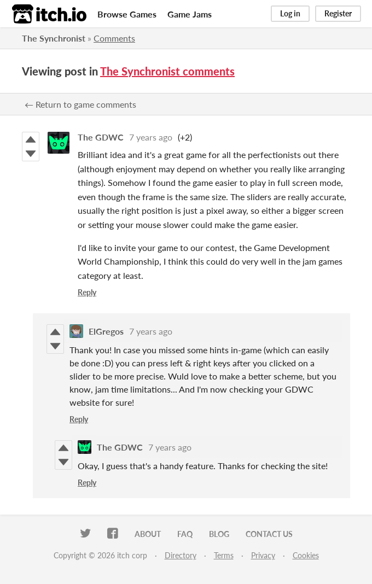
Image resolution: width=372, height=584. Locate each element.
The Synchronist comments (167, 71)
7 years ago (150, 137)
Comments (114, 38)
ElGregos (106, 331)
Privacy (263, 555)
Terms (224, 555)
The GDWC (101, 137)
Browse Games (126, 14)
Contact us (269, 534)
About (148, 534)
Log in (290, 13)
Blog (219, 534)
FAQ (185, 534)
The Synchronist (53, 38)
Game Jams (189, 14)
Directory (180, 555)
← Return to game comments (80, 104)
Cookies (306, 555)
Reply (87, 292)
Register (338, 13)
